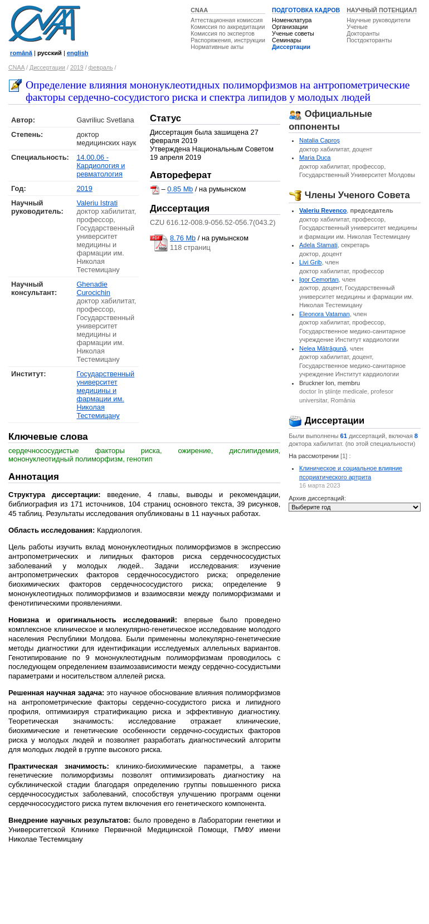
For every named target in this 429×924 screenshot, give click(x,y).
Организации (290, 26)
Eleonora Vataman (324, 314)
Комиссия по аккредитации (228, 26)
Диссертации (291, 46)
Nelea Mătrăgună (323, 348)
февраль (101, 67)
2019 (77, 67)
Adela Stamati (318, 245)
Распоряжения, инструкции (228, 40)
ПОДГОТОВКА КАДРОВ (306, 10)
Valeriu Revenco (323, 210)
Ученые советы (293, 33)
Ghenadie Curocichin (93, 288)
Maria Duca (314, 157)
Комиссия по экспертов (223, 33)
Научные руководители (379, 20)
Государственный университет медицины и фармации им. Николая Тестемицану (105, 395)
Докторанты (363, 33)
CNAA (199, 10)
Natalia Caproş (319, 140)
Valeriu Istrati (97, 203)
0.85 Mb (180, 189)
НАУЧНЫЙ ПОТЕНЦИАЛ (382, 10)
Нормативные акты (217, 46)
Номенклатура (292, 20)
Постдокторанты (369, 40)
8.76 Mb (183, 238)
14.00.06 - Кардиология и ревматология (100, 165)
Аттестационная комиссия (226, 20)
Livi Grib (310, 262)
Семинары (286, 40)
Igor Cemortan (319, 279)
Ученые (357, 26)
